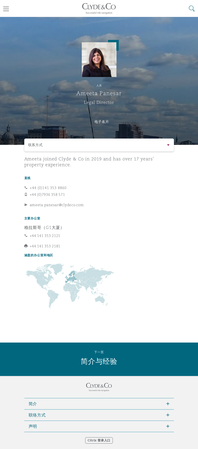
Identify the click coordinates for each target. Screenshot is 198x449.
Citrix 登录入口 (99, 440)
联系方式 (35, 145)
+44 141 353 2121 (45, 235)
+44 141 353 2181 (45, 246)
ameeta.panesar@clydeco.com (57, 205)
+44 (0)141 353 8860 (48, 188)
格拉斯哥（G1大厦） (44, 227)
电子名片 (102, 121)
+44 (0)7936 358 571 (47, 194)
